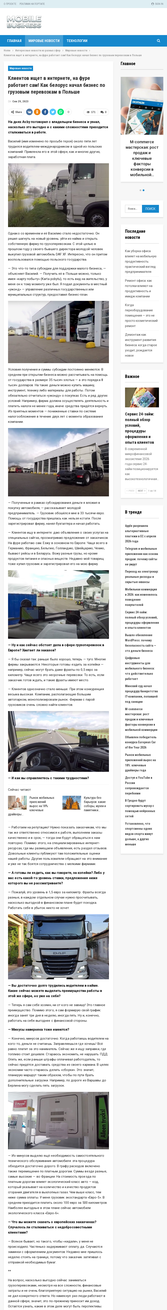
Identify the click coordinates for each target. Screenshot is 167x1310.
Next (141, 490)
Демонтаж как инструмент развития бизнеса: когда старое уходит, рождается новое (141, 345)
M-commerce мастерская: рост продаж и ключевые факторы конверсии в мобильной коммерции (141, 719)
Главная (14, 41)
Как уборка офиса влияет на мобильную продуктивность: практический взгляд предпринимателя (141, 261)
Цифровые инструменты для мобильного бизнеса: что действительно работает (140, 668)
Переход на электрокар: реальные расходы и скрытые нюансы (142, 577)
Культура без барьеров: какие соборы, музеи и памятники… (95, 804)
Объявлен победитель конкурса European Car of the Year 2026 (140, 742)
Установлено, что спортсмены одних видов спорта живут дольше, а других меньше (139, 834)
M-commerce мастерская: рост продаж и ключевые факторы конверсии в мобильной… (142, 158)
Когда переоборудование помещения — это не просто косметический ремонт (141, 315)
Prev (130, 490)
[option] (142, 131)
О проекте (10, 3)
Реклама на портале (32, 3)
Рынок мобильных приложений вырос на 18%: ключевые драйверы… (31, 806)
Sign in (157, 3)
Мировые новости (44, 41)
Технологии (77, 41)
